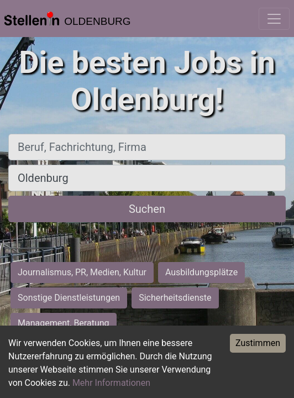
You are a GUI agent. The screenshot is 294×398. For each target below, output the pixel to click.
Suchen (147, 209)
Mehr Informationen (111, 383)
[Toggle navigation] (274, 19)
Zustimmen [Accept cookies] (257, 343)
